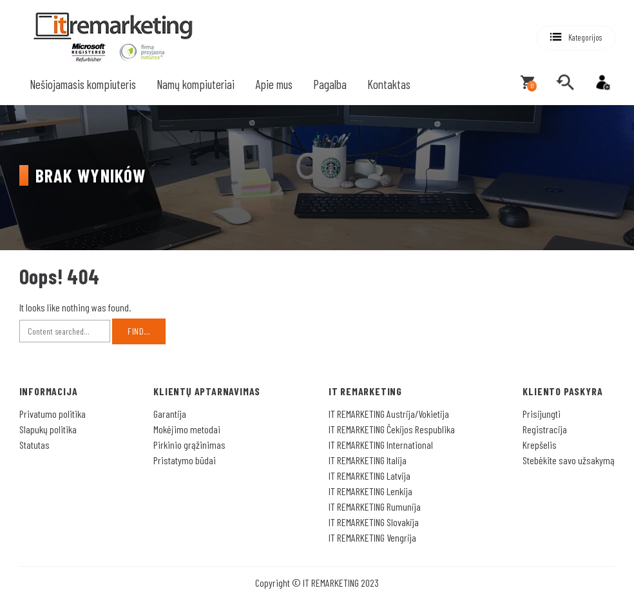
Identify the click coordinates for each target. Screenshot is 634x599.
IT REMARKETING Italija (368, 460)
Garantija (169, 414)
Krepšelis (540, 444)
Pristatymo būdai (184, 460)
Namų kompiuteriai (196, 84)
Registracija (545, 429)
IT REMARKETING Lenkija (370, 491)
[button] (576, 37)
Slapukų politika (48, 429)
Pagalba (330, 84)
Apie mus (274, 84)
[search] (565, 82)
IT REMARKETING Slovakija (374, 522)
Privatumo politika (52, 414)
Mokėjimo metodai (186, 429)
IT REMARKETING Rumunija (375, 506)
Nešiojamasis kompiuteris (83, 84)
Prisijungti (542, 414)
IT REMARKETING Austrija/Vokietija (389, 414)
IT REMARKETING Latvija (369, 475)
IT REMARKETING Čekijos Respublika (392, 429)
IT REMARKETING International (381, 444)
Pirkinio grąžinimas (189, 444)
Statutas (34, 444)
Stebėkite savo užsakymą (569, 460)
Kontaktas (388, 84)
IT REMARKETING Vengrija (372, 537)
